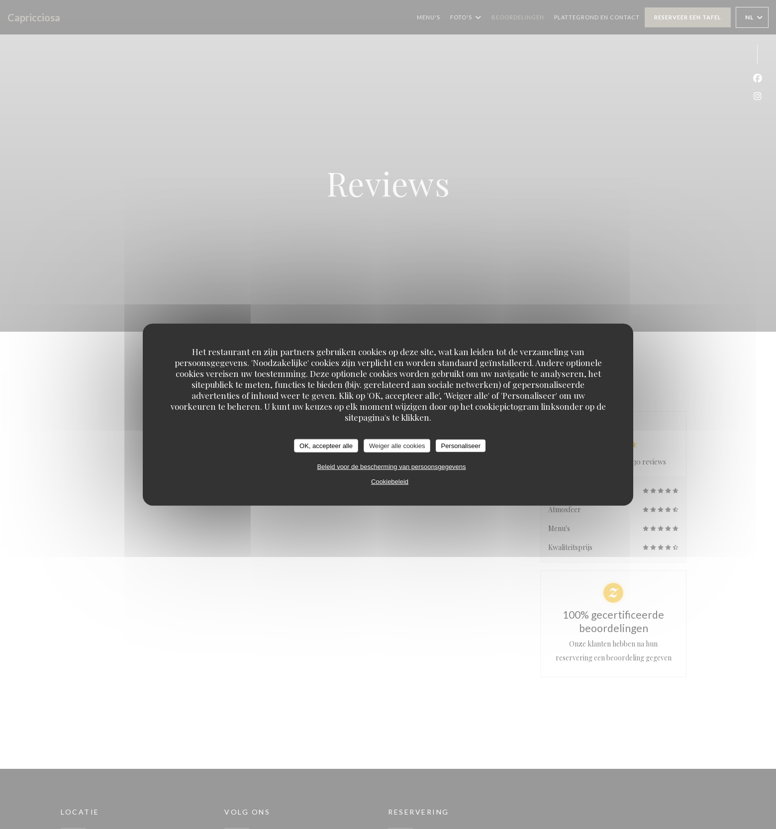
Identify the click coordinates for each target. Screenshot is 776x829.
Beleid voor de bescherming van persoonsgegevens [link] (391, 466)
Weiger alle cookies (397, 445)
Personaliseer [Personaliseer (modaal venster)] (461, 445)
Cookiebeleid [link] (389, 481)
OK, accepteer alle (326, 445)
